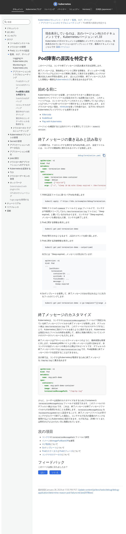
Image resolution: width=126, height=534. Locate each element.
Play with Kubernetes (52, 121)
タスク (66, 19)
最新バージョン (63, 46)
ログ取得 (46, 444)
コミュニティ (74, 9)
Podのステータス (49, 451)
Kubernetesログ (63, 79)
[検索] (19, 21)
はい (43, 472)
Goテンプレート (49, 447)
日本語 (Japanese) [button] (103, 9)
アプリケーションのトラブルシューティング (60, 22)
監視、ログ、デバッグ (82, 19)
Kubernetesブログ (33, 9)
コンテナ (46, 437)
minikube (64, 106)
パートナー (62, 9)
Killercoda (46, 114)
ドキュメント (18, 9)
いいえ (55, 472)
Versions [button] (86, 9)
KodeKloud (47, 118)
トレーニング (49, 9)
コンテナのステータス (52, 454)
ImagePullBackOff (60, 440)
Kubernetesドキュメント (49, 19)
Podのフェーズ (66, 451)
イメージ (46, 440)
